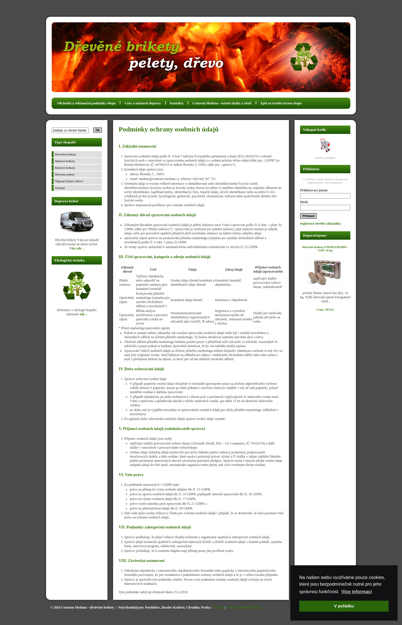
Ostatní (60, 187)
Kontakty (177, 103)
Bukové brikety (65, 161)
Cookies (218, 607)
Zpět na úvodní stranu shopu (281, 103)
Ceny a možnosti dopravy (143, 103)
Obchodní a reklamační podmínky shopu (86, 103)
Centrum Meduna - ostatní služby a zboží (221, 103)
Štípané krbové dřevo (69, 181)
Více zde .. (77, 248)
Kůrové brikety (65, 167)
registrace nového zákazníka (320, 223)
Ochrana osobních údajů (244, 607)
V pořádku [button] (344, 606)
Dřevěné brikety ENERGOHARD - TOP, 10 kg (325, 248)
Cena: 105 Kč (325, 309)
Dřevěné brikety (65, 154)
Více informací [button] (356, 591)
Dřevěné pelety (65, 174)
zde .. (83, 314)
